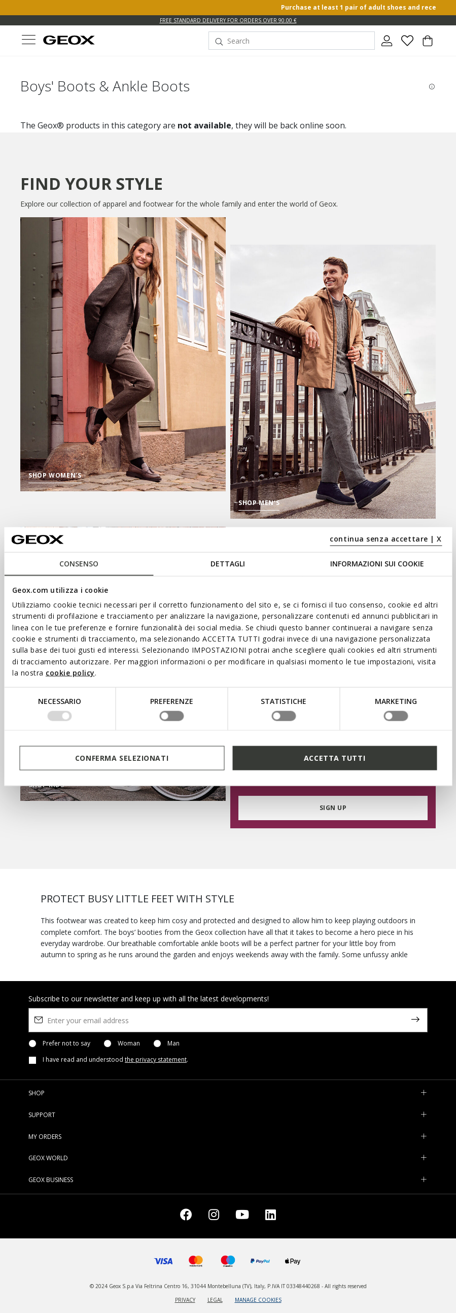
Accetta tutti (334, 758)
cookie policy (70, 673)
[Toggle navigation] (28, 41)
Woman (129, 1043)
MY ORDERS (44, 1136)
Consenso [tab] (78, 563)
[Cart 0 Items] (427, 44)
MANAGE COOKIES (258, 1299)
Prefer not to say (66, 1043)
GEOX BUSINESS (50, 1179)
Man (173, 1043)
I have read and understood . (115, 1060)
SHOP (36, 1093)
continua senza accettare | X (386, 539)
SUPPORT (41, 1114)
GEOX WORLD (48, 1158)
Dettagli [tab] (228, 563)
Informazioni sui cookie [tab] (377, 563)
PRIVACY (185, 1299)
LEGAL (215, 1299)
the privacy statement (156, 1059)
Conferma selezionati (121, 758)
